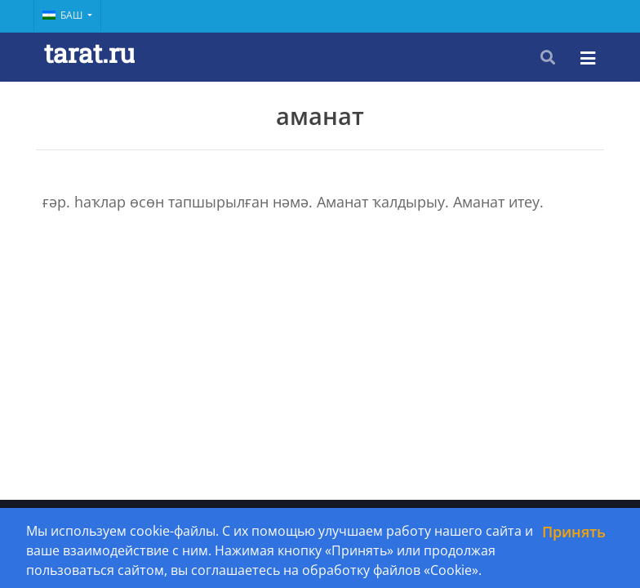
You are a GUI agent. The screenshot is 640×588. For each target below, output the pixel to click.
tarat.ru (89, 52)
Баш (63, 15)
